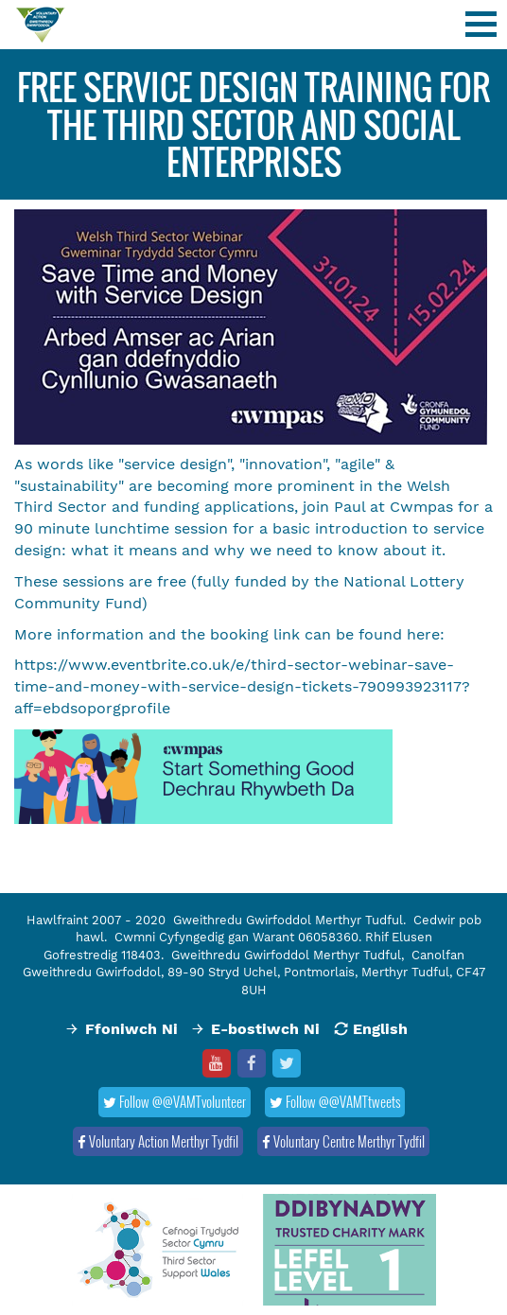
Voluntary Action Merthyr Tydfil (158, 1141)
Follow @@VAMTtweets (335, 1101)
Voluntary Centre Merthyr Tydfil (343, 1141)
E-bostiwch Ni (265, 1029)
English (380, 1029)
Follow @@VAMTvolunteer (174, 1101)
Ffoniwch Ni (131, 1029)
